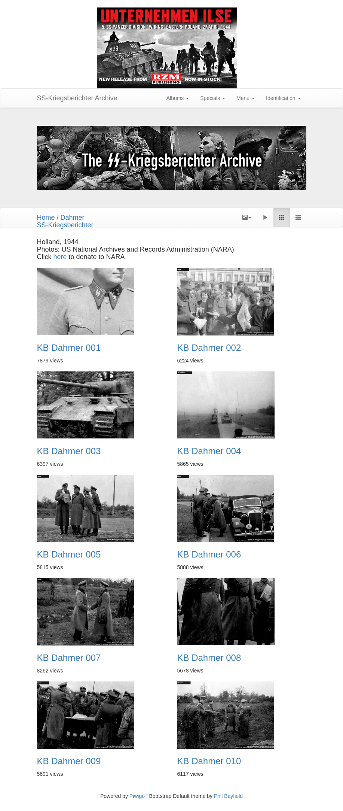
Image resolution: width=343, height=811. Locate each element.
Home (46, 217)
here (61, 257)
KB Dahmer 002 (209, 348)
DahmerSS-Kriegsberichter (65, 221)
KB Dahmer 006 (209, 554)
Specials (212, 98)
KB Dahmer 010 (209, 761)
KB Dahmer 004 (209, 451)
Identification (283, 98)
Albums (177, 98)
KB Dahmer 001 (69, 348)
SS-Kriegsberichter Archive (77, 98)
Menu (245, 98)
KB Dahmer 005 (69, 554)
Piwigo (137, 796)
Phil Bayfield (228, 796)
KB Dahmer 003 (69, 451)
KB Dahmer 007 (69, 658)
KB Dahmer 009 (69, 761)
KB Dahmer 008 (209, 658)
